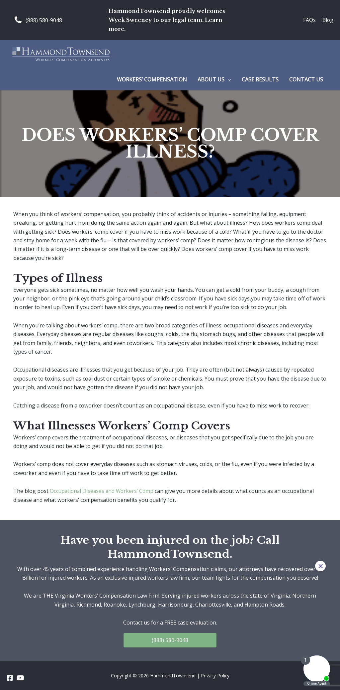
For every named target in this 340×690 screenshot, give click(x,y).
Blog (327, 19)
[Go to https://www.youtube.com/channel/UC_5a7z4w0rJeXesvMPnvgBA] (20, 677)
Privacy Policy (215, 675)
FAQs (308, 19)
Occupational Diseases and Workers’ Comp (103, 491)
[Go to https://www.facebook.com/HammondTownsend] (10, 677)
